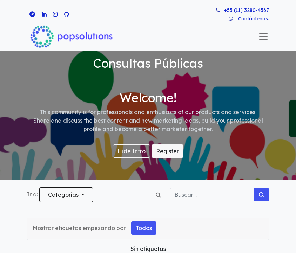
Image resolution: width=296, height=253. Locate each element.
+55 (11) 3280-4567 (246, 10)
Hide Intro (131, 151)
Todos (144, 228)
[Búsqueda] (261, 194)
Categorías (64, 194)
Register (167, 151)
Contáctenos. (253, 18)
